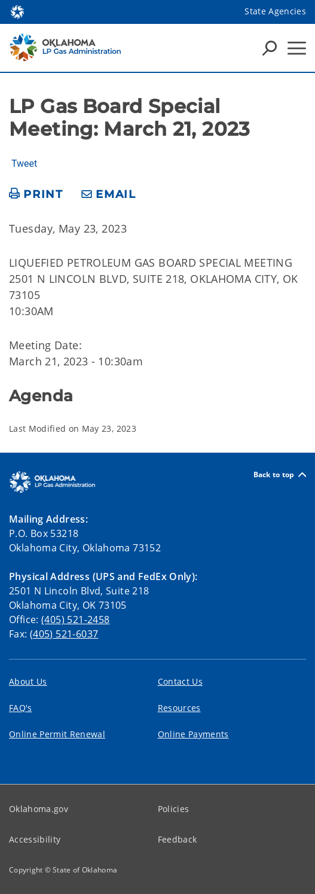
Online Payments (193, 734)
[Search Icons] (270, 48)
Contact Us (180, 681)
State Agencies (275, 11)
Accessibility (34, 839)
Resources (179, 707)
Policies (173, 808)
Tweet (24, 164)
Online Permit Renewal (57, 734)
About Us (28, 681)
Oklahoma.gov (38, 808)
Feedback (177, 839)
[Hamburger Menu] (297, 48)
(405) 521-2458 (75, 619)
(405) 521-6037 (64, 633)
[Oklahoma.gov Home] (17, 11)
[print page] (36, 195)
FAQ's (20, 707)
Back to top (279, 474)
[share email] (108, 195)
